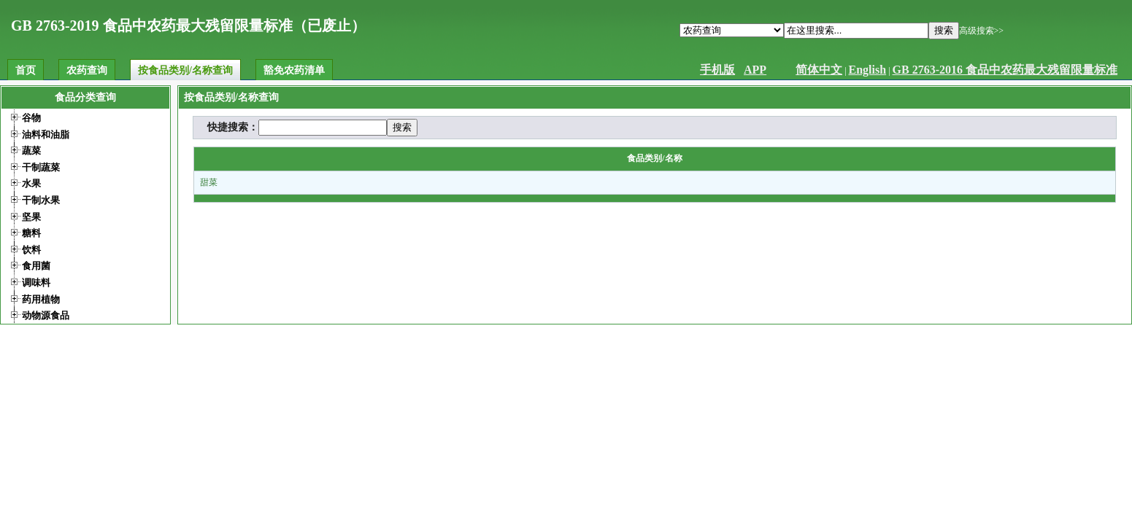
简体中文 (819, 69)
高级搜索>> (981, 31)
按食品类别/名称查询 (185, 70)
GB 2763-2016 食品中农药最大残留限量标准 (1005, 69)
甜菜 (208, 182)
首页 (25, 70)
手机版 (717, 69)
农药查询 (86, 70)
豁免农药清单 (294, 70)
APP (755, 69)
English (868, 69)
